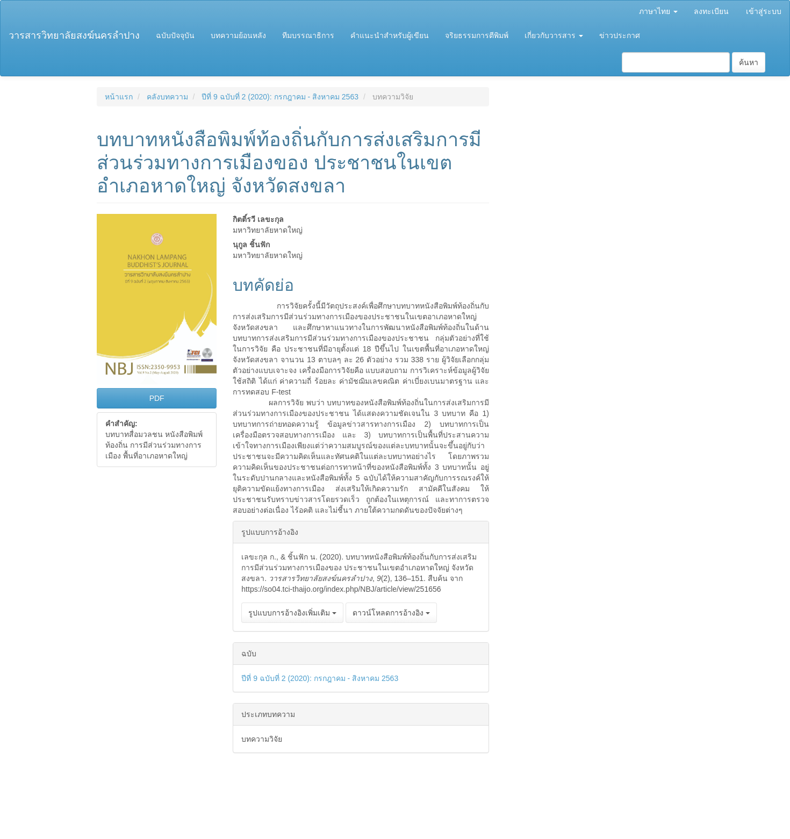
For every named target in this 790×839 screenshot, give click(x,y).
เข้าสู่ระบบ (763, 11)
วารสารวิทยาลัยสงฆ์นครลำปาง (74, 35)
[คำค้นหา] (676, 62)
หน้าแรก (119, 96)
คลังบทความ (167, 96)
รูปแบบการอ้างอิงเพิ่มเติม (292, 612)
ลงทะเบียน (711, 11)
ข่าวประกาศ (619, 35)
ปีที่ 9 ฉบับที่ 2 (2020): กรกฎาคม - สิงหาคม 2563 (280, 96)
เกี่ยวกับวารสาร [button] (554, 35)
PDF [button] (156, 398)
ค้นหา (748, 62)
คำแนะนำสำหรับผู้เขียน (389, 35)
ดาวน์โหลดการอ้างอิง (391, 612)
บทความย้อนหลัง (238, 35)
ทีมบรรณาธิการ (308, 35)
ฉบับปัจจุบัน (175, 35)
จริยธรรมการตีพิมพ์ (476, 35)
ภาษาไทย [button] (658, 11)
